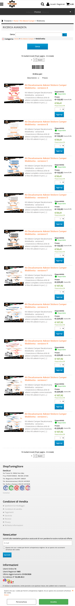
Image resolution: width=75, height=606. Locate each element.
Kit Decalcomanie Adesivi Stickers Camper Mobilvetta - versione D (46, 196)
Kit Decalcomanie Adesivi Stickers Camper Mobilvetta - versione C (46, 159)
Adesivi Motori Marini (37, 12)
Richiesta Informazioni (14, 525)
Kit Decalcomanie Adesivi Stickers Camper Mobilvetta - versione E (46, 232)
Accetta (53, 602)
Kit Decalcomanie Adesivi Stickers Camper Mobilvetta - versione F (46, 269)
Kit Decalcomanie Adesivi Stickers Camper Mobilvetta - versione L (46, 415)
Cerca (12, 34)
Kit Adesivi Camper (27, 39)
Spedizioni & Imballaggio (15, 505)
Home (16, 39)
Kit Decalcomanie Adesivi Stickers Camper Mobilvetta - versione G (46, 305)
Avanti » (40, 60)
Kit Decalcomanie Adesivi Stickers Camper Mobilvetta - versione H (46, 342)
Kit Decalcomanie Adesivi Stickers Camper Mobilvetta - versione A (46, 86)
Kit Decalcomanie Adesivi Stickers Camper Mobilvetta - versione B (46, 123)
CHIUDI (73, 590)
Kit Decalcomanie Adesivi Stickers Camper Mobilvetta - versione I (46, 378)
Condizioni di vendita (13, 509)
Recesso (8, 518)
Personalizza (21, 602)
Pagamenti (9, 512)
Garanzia (8, 515)
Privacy (6, 595)
